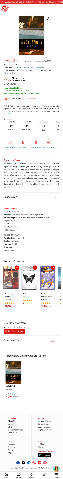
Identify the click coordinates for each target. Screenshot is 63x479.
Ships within (16, 91)
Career (10, 424)
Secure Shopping (44, 427)
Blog (10, 427)
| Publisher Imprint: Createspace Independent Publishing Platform (29, 70)
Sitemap (41, 447)
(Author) (16, 65)
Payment (11, 444)
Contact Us (12, 433)
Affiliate (41, 444)
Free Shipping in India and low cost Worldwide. (21, 93)
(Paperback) (27, 61)
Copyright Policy (44, 430)
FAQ (10, 453)
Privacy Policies (44, 421)
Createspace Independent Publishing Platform (28, 67)
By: (8, 65)
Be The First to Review (14, 331)
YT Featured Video (15, 430)
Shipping (11, 447)
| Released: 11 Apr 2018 (42, 61)
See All (57, 198)
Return (10, 450)
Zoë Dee (9, 65)
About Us (11, 421)
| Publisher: (24, 67)
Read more (10, 114)
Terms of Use (43, 424)
